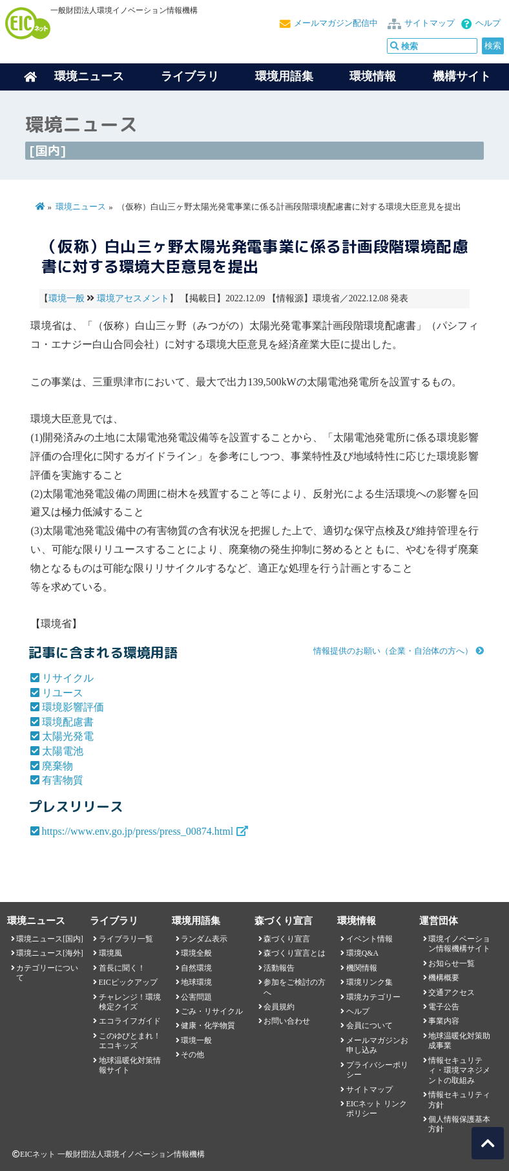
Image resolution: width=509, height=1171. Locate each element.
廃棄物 (57, 765)
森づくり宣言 (287, 938)
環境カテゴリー (373, 997)
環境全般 (196, 953)
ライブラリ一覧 (126, 938)
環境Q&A (362, 953)
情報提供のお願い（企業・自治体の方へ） (393, 651)
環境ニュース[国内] (49, 938)
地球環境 (196, 982)
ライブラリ (190, 76)
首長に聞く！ (122, 967)
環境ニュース (81, 206)
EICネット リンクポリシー (376, 1108)
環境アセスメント (133, 298)
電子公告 (443, 1006)
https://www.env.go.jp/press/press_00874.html (138, 831)
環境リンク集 (369, 982)
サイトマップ (429, 23)
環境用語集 (284, 76)
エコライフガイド (130, 1021)
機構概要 (443, 977)
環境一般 (66, 298)
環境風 (110, 953)
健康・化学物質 (208, 1025)
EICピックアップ (128, 982)
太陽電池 (62, 751)
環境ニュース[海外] (49, 953)
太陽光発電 (68, 736)
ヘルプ (488, 23)
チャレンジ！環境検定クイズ (130, 1002)
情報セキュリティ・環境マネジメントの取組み (459, 1070)
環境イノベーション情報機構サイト (459, 943)
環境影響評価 (73, 707)
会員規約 (279, 1006)
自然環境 (196, 967)
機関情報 (361, 967)
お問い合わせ (287, 1021)
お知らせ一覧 (451, 963)
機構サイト (462, 76)
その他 (192, 1054)
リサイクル (68, 677)
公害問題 (196, 997)
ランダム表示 (204, 938)
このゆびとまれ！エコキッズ (130, 1040)
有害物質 (62, 780)
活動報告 (279, 967)
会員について (369, 1025)
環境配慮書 (68, 721)
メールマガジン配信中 (336, 23)
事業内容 (443, 1021)
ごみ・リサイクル (212, 1011)
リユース (62, 692)
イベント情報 (369, 938)
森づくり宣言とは (295, 953)
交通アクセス (451, 992)
